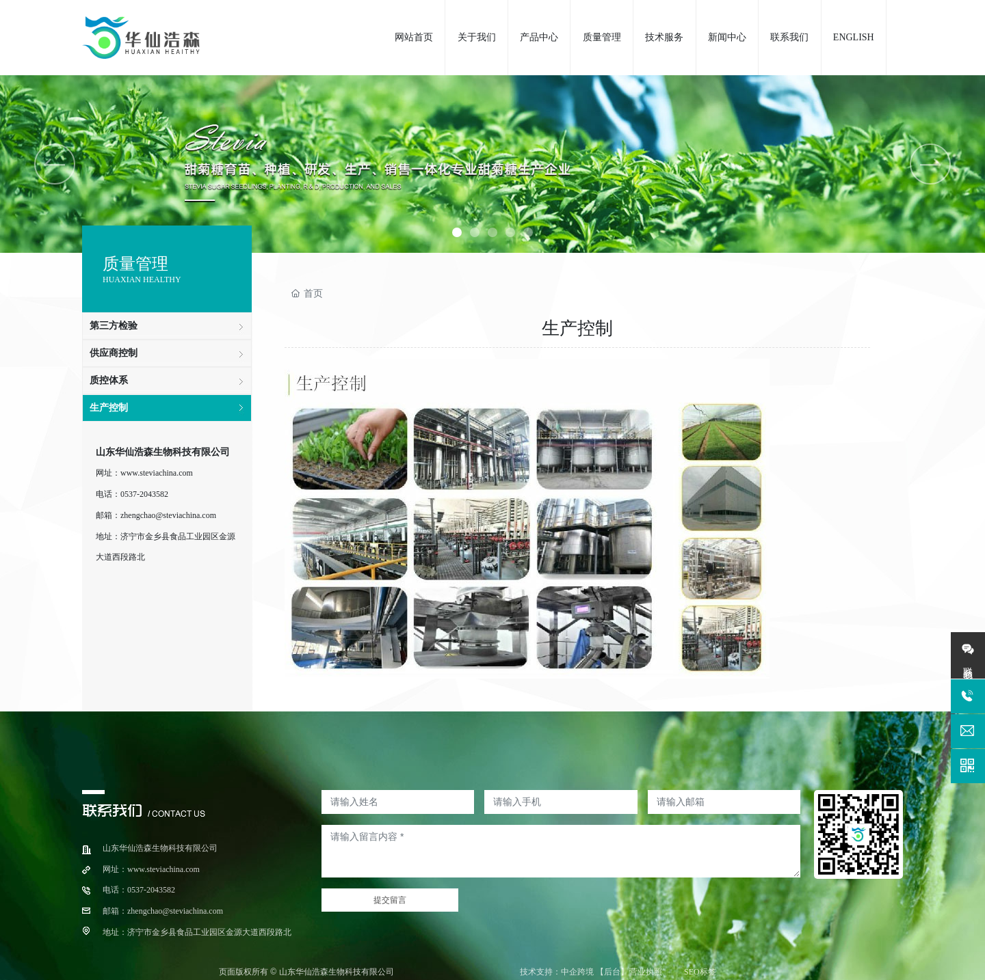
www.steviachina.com (156, 473)
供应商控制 (113, 353)
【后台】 (612, 972)
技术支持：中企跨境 (557, 972)
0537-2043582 (144, 494)
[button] (457, 232)
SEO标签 (700, 972)
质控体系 (109, 380)
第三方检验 (113, 326)
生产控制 (109, 408)
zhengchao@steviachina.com (168, 515)
